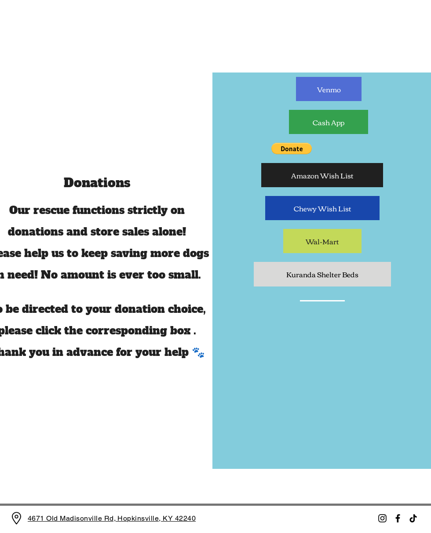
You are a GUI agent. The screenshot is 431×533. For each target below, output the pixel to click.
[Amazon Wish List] (322, 175)
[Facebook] (397, 518)
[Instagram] (382, 518)
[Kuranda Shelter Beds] (322, 274)
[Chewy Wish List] (322, 208)
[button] (291, 148)
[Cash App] (328, 122)
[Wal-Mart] (322, 241)
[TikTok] (413, 518)
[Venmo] (329, 89)
